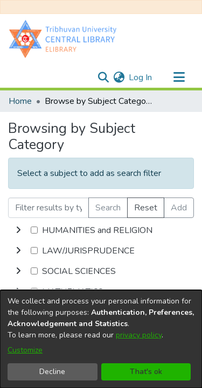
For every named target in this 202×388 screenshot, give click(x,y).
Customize (25, 350)
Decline (52, 371)
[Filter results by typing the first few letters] (48, 207)
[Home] (65, 38)
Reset (145, 208)
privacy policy (139, 335)
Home (20, 101)
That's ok (146, 371)
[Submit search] (103, 77)
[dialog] (101, 339)
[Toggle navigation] (179, 77)
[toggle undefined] (18, 230)
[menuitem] (119, 77)
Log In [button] (141, 77)
